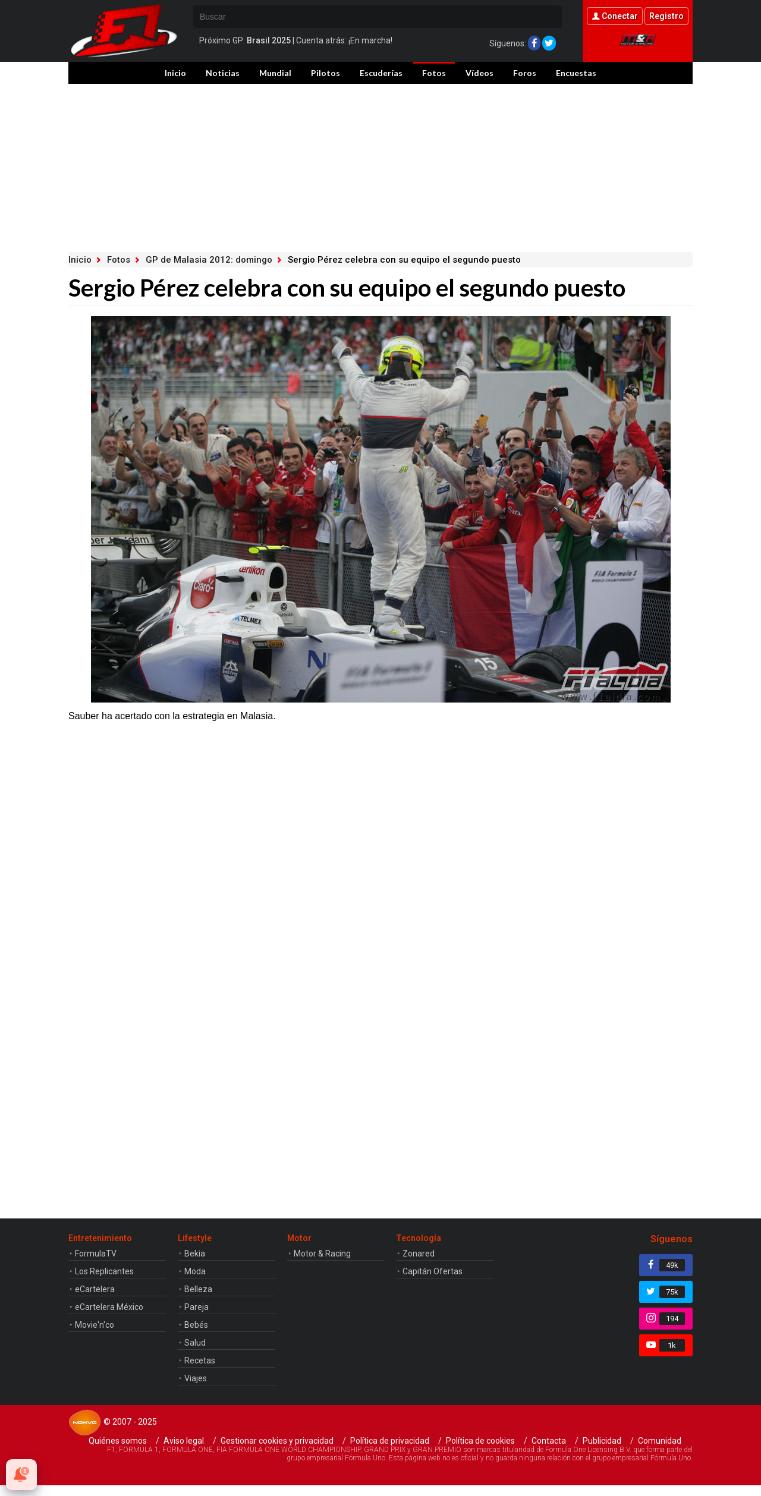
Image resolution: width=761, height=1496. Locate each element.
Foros (524, 73)
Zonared (418, 1253)
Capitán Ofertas (432, 1271)
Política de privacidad (389, 1440)
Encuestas (576, 73)
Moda (195, 1271)
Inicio (175, 73)
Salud (195, 1342)
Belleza (198, 1289)
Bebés (196, 1325)
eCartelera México (109, 1307)
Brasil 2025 (269, 40)
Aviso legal (183, 1440)
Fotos (434, 73)
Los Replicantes (104, 1271)
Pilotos (325, 73)
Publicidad (602, 1440)
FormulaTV (96, 1253)
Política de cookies (480, 1440)
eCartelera (95, 1289)
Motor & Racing (322, 1253)
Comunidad (659, 1440)
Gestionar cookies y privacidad (277, 1440)
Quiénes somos (118, 1440)
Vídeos (479, 73)
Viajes (195, 1378)
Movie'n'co (94, 1325)
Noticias (223, 73)
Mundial (275, 73)
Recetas (199, 1360)
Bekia (194, 1253)
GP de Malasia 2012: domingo (209, 259)
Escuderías (381, 73)
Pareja (196, 1307)
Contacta (549, 1440)
